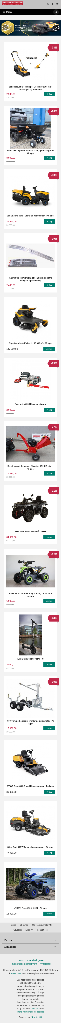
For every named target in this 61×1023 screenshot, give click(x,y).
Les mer (36, 1008)
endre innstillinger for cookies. (31, 1011)
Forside (12, 925)
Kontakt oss (42, 930)
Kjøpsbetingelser (35, 960)
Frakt (21, 960)
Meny (7, 12)
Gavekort (18, 930)
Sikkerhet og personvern (24, 963)
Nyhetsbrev (45, 963)
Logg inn (29, 930)
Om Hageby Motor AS (42, 925)
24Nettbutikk (36, 1017)
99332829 (16, 973)
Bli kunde (24, 925)
